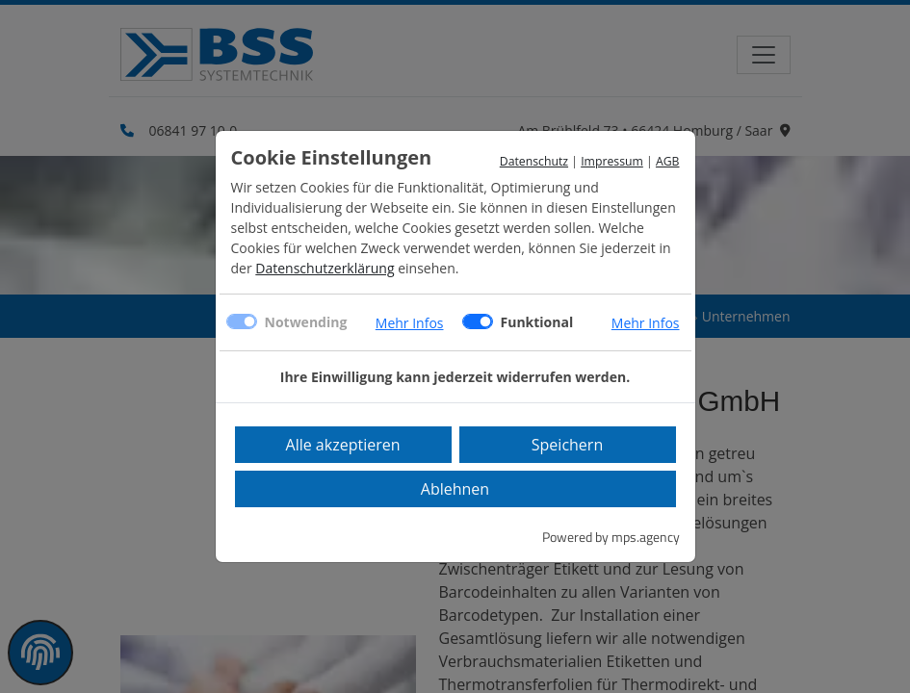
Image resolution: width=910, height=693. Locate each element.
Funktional (537, 322)
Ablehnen (455, 489)
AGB (668, 161)
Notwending (306, 322)
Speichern (567, 444)
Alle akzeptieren (343, 444)
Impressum (612, 161)
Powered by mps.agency (611, 536)
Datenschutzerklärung (324, 268)
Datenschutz (534, 161)
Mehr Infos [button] (410, 323)
